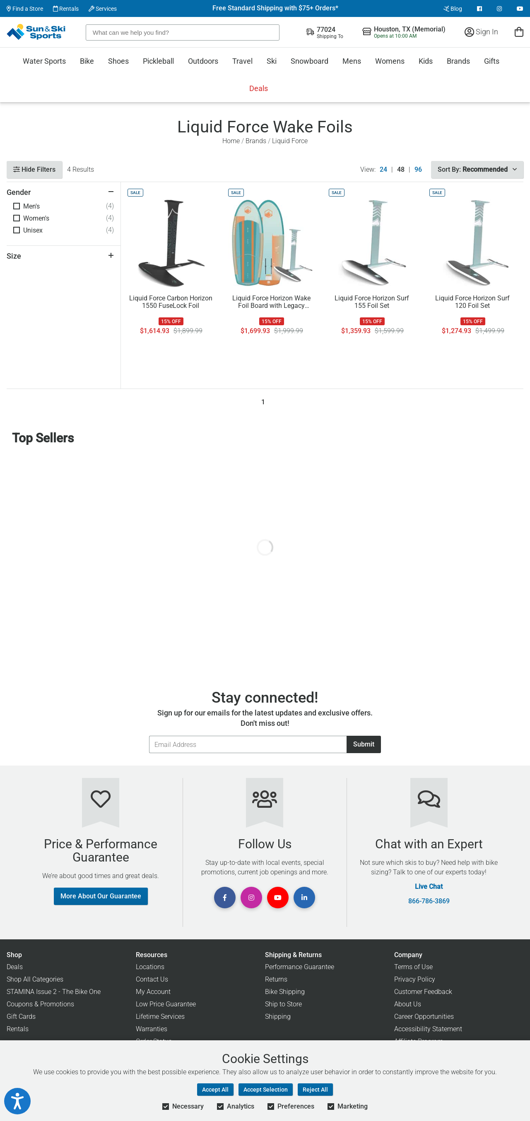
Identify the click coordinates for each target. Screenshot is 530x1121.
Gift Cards (21, 1016)
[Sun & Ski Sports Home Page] (37, 32)
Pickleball (158, 61)
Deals (258, 88)
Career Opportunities (424, 1016)
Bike (87, 61)
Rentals (66, 8)
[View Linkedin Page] (304, 897)
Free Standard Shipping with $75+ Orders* (275, 8)
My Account (153, 992)
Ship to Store (283, 1004)
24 (383, 169)
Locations (150, 967)
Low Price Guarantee (166, 1004)
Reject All (315, 1089)
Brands (458, 61)
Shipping (278, 1016)
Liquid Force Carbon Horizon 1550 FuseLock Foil (170, 302)
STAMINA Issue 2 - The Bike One (54, 992)
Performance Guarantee (299, 967)
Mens (351, 61)
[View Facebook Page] (479, 8)
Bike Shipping (285, 992)
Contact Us (152, 979)
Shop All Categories (35, 979)
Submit (363, 744)
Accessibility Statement (428, 1029)
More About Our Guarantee (100, 896)
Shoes (118, 61)
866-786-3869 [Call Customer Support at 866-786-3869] (429, 901)
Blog (452, 8)
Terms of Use (413, 967)
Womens (390, 61)
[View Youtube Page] (520, 8)
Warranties (151, 1029)
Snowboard (309, 61)
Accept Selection (265, 1089)
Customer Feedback (423, 992)
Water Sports (44, 61)
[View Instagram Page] (499, 8)
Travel (242, 61)
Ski (272, 61)
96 (418, 169)
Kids (426, 61)
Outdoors (203, 61)
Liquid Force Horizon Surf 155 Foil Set (372, 302)
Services (103, 8)
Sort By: (477, 169)
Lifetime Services (160, 1016)
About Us (407, 1004)
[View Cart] (519, 31)
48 (401, 169)
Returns (276, 979)
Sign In (481, 31)
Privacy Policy (414, 979)
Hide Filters (34, 169)
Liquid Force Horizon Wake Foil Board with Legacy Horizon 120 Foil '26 (271, 302)
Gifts (491, 61)
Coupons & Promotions (40, 1004)
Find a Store (25, 8)
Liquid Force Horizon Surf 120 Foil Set (472, 302)
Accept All (215, 1089)
